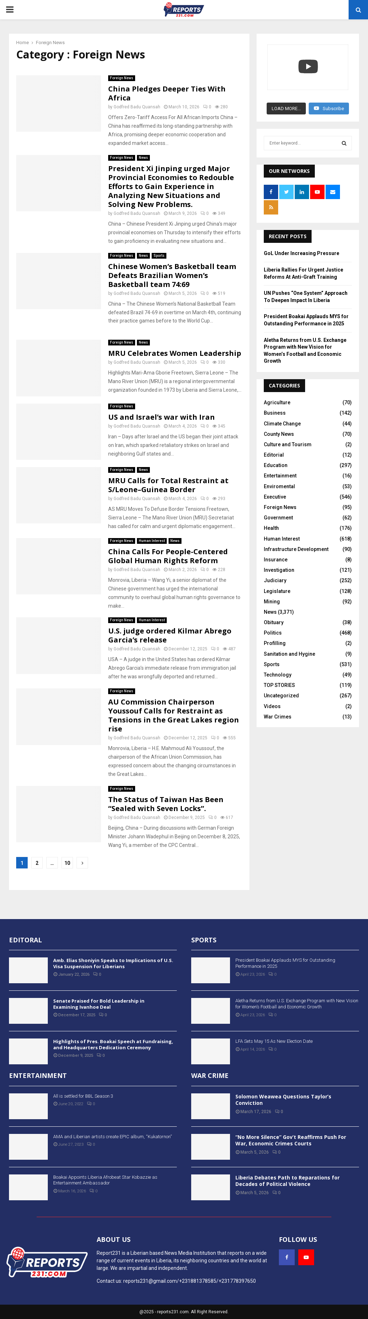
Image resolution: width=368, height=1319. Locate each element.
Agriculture (277, 399)
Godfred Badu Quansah (137, 106)
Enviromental (279, 483)
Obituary (274, 619)
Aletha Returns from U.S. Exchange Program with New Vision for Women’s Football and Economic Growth (296, 1003)
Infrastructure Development (296, 545)
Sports (159, 256)
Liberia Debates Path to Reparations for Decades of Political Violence (287, 1180)
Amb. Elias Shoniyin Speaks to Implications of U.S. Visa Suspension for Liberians (113, 963)
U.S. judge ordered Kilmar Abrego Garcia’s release (169, 635)
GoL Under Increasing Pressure (301, 250)
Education (276, 462)
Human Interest (152, 541)
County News (279, 430)
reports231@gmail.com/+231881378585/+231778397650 (189, 1281)
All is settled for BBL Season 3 (83, 1096)
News (143, 158)
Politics (273, 629)
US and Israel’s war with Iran (161, 417)
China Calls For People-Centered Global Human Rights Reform (168, 556)
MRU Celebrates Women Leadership (174, 353)
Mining (272, 598)
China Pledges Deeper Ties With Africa (167, 93)
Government (278, 514)
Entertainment (280, 472)
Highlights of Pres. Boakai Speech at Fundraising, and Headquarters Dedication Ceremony (113, 1044)
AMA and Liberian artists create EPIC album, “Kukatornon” (112, 1136)
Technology (277, 671)
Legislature (277, 587)
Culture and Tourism (288, 441)
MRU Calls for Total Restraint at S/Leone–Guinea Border (168, 485)
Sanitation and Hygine (289, 650)
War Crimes (277, 713)
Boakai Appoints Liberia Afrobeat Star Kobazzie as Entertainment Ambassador (105, 1180)
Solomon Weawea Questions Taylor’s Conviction (283, 1099)
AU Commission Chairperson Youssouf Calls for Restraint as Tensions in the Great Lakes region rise (173, 715)
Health (271, 524)
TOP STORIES (279, 681)
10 (67, 863)
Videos (272, 703)
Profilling (275, 639)
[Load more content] (286, 105)
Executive (275, 493)
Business (275, 409)
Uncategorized (281, 692)
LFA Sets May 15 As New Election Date (274, 1041)
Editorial (274, 451)
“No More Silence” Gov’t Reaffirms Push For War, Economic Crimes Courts (290, 1140)
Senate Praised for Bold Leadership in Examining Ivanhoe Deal (98, 1004)
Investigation (279, 566)
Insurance (276, 556)
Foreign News (121, 78)
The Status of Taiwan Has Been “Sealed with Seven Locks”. (166, 804)
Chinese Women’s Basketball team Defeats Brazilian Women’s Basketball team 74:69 (172, 275)
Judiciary (275, 577)
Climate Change (282, 420)
